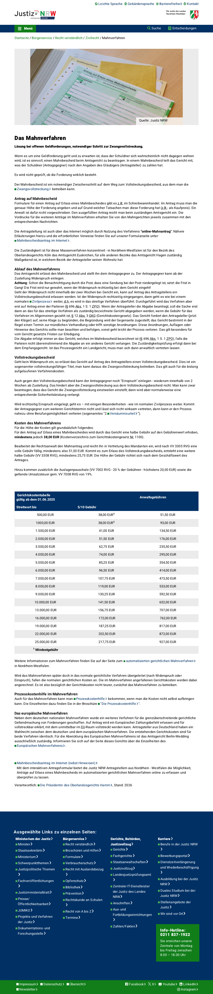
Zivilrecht (92, 38)
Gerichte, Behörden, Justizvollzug (126, 841)
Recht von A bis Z (78, 911)
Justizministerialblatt (33, 892)
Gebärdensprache (141, 3)
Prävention (73, 893)
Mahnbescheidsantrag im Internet (42, 240)
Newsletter (27, 989)
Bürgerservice (42, 38)
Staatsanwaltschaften (129, 862)
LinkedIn (189, 984)
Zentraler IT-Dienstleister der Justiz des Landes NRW (131, 891)
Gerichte (119, 849)
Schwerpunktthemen (33, 863)
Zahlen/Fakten (124, 926)
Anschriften (121, 903)
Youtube (169, 984)
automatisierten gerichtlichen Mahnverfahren (160, 661)
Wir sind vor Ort (171, 913)
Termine (71, 917)
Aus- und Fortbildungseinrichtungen (132, 912)
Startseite (21, 38)
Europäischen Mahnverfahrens (40, 745)
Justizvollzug (123, 868)
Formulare (73, 856)
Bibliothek (72, 887)
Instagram (188, 989)
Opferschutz (74, 880)
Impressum (27, 984)
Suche (156, 28)
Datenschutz (52, 984)
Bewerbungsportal (174, 855)
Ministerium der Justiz (33, 838)
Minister (24, 844)
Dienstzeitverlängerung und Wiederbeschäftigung (179, 865)
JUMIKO (24, 910)
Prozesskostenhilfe (90, 699)
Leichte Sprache (110, 3)
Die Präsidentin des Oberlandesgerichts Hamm (75, 785)
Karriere (164, 838)
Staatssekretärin (30, 850)
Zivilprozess (41, 301)
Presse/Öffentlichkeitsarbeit (33, 901)
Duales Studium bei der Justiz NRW (177, 893)
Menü (28, 28)
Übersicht (77, 984)
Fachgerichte (122, 855)
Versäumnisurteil (122, 413)
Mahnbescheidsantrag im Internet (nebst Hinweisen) (56, 763)
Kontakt (193, 3)
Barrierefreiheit (170, 3)
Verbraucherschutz (79, 863)
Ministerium (27, 856)
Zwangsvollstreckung (33, 189)
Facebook (136, 984)
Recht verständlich (69, 38)
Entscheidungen (184, 28)
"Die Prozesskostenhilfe (118, 704)
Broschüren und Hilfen (82, 850)
